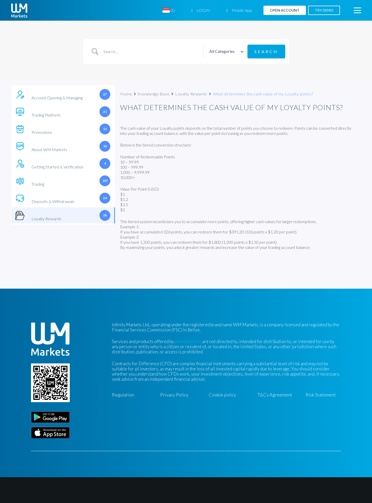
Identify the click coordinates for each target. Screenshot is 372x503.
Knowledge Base (153, 93)
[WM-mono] (19, 10)
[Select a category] (225, 51)
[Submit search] (266, 51)
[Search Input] (151, 51)
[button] (357, 10)
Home (126, 93)
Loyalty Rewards (191, 93)
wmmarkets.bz (188, 341)
